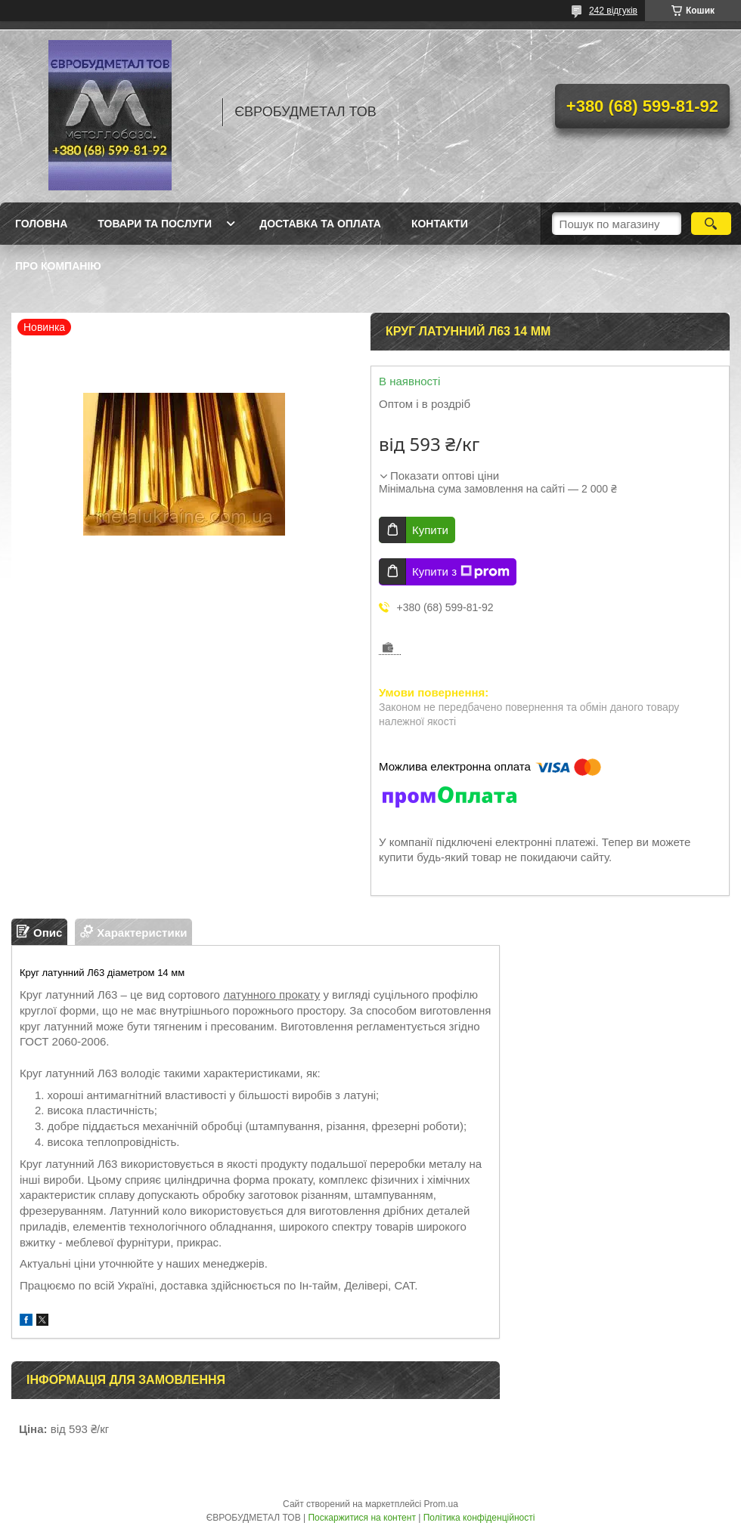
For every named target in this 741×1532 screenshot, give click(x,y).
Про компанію (58, 266)
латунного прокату (271, 994)
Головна (41, 224)
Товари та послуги (155, 224)
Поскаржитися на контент (361, 1517)
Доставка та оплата (320, 224)
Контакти (439, 224)
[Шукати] (711, 223)
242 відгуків (613, 10)
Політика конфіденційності (479, 1517)
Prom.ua (441, 1504)
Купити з (461, 572)
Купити (430, 530)
